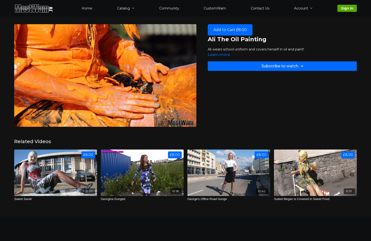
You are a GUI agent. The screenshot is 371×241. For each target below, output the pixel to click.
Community (169, 8)
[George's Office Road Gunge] (228, 199)
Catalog (125, 8)
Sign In (347, 8)
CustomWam (215, 8)
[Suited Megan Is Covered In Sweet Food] (315, 199)
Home (87, 8)
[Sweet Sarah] (55, 199)
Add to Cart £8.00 (230, 29)
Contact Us (260, 8)
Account (303, 8)
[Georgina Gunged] (142, 199)
